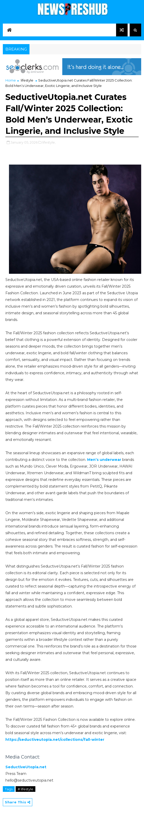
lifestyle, (49, 142)
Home (10, 80)
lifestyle (27, 80)
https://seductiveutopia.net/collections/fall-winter (54, 739)
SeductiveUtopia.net (25, 767)
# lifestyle (25, 789)
